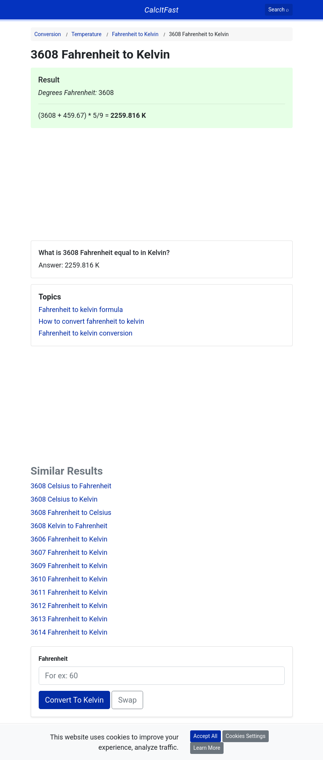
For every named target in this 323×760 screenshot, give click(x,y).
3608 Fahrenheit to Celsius (71, 512)
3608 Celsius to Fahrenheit (71, 486)
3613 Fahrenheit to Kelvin (69, 619)
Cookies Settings (246, 736)
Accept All (205, 736)
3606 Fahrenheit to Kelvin (69, 539)
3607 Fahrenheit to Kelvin (69, 552)
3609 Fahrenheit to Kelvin (69, 566)
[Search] (279, 10)
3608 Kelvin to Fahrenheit (69, 526)
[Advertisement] (162, 181)
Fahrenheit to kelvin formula (81, 310)
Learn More (207, 748)
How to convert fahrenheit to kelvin (91, 321)
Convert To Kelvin (74, 700)
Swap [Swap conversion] (127, 700)
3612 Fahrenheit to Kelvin (69, 606)
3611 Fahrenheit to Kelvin (69, 592)
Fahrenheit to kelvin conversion (86, 333)
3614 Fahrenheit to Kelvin (69, 632)
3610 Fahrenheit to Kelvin (69, 579)
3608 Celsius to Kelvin (64, 499)
